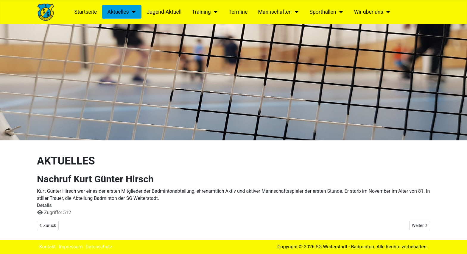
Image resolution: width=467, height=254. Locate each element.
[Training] (214, 11)
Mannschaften (275, 12)
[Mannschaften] (295, 11)
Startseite (85, 12)
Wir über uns (368, 12)
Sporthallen (322, 12)
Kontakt (47, 247)
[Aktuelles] (132, 11)
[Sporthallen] (340, 11)
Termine (238, 12)
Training (201, 12)
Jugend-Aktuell (164, 12)
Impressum (71, 247)
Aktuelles (118, 12)
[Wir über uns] (387, 11)
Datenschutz (99, 247)
